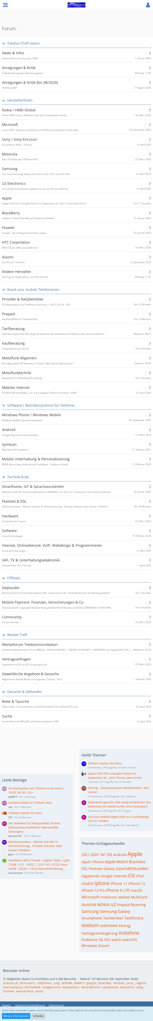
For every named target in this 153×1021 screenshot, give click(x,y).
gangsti (91, 983)
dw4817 (12, 797)
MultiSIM (88, 904)
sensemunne (15, 873)
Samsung (90, 911)
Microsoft (90, 897)
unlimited (108, 925)
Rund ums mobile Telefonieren (33, 289)
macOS (136, 890)
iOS (131, 875)
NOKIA (103, 904)
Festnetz (96, 868)
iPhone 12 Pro (93, 890)
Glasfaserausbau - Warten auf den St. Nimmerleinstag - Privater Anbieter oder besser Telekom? (35, 846)
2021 (85, 854)
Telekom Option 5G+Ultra (25, 813)
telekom (90, 925)
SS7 (10, 817)
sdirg (139, 987)
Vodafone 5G (92, 939)
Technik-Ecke (18, 477)
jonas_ (130, 983)
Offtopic (14, 578)
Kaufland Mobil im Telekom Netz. (30, 803)
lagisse (141, 983)
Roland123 (127, 987)
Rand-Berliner (90, 987)
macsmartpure (13, 987)
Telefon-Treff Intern (23, 43)
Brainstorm (27, 983)
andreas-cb (10, 983)
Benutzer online (16, 970)
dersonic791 (15, 836)
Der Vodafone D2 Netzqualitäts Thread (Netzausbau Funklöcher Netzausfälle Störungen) (34, 827)
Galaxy (109, 868)
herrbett (118, 983)
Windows (89, 945)
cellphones (44, 983)
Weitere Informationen (16, 1016)
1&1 (102, 854)
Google (107, 876)
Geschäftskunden (132, 868)
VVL (107, 939)
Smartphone (91, 918)
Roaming (138, 904)
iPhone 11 (119, 883)
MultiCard (139, 897)
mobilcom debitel (115, 897)
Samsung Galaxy (115, 911)
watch (116, 939)
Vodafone (129, 933)
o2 (113, 904)
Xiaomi (104, 945)
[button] (5, 5)
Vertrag (124, 925)
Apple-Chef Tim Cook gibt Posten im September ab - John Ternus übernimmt (114, 776)
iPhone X (114, 890)
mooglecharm (51, 987)
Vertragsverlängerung (99, 933)
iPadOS (87, 883)
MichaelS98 (32, 987)
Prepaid (123, 904)
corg (56, 983)
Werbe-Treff (17, 635)
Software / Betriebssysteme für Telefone (41, 405)
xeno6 (39, 991)
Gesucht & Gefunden (24, 691)
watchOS (129, 939)
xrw (10, 807)
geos (11, 854)
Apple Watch (116, 861)
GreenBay (104, 983)
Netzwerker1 (70, 987)
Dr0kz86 (66, 983)
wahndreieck (24, 991)
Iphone (102, 883)
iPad (139, 876)
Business (137, 861)
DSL (84, 868)
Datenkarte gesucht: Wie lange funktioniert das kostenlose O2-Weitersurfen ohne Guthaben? (119, 804)
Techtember (113, 918)
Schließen (38, 1016)
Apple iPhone (92, 861)
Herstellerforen (19, 100)
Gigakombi (90, 876)
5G (109, 854)
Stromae (8, 991)
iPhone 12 (136, 883)
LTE (126, 890)
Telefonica (133, 918)
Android (120, 854)
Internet (120, 876)
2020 (94, 854)
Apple (135, 854)
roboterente (110, 987)
